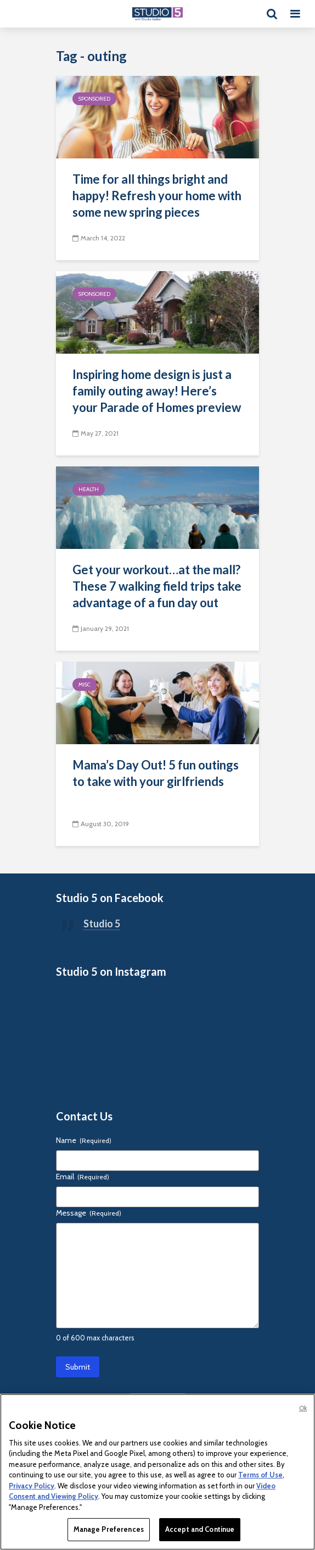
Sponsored (94, 98)
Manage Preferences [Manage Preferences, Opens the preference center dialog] (109, 1529)
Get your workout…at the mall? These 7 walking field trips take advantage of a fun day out (156, 586)
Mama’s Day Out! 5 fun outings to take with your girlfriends (155, 773)
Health (88, 489)
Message (88, 1213)
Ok (303, 1408)
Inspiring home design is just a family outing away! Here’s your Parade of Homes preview (156, 391)
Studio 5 (101, 923)
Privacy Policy (31, 1485)
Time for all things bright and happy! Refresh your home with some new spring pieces (156, 195)
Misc (84, 684)
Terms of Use (260, 1474)
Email (82, 1176)
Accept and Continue (199, 1529)
